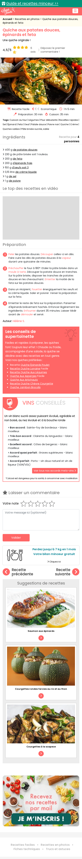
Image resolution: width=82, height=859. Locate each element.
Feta (20, 124)
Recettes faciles (23, 845)
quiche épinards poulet (35, 365)
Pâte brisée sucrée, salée (35, 128)
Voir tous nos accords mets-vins (55, 470)
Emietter (50, 279)
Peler (11, 254)
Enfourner (30, 310)
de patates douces (25, 149)
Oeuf (26, 124)
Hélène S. (19, 321)
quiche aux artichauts (24, 379)
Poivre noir (53, 124)
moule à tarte (17, 272)
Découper (47, 254)
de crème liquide (26, 172)
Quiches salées (11, 128)
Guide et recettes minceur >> (32, 3)
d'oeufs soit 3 (20, 167)
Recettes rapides (68, 119)
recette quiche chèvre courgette (31, 383)
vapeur (66, 258)
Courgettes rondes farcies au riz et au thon (41, 688)
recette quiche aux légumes (28, 372)
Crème (74, 124)
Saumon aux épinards (41, 631)
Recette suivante (67, 572)
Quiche (65, 124)
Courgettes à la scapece (41, 746)
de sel (12, 176)
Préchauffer (15, 268)
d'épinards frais (22, 163)
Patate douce (38, 124)
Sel (4, 124)
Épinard (12, 124)
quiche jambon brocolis (25, 387)
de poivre (15, 181)
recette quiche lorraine (25, 368)
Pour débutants (48, 119)
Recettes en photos (27, 19)
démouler (27, 314)
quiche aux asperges (23, 376)
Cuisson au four (18, 119)
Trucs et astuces (58, 849)
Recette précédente (18, 572)
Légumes (34, 119)
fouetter (37, 289)
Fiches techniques (27, 849)
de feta (17, 158)
